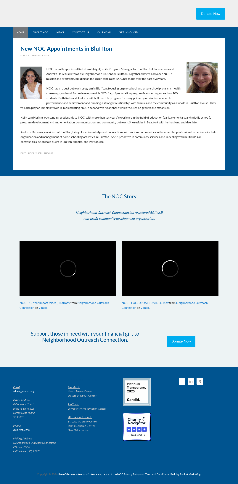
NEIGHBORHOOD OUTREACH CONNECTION (44, 13)
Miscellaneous (44, 153)
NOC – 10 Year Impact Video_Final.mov (45, 302)
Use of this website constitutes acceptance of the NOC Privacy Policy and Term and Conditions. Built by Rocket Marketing (129, 474)
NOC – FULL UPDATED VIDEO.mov (145, 302)
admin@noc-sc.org (23, 391)
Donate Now (210, 14)
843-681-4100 (21, 430)
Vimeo (42, 307)
